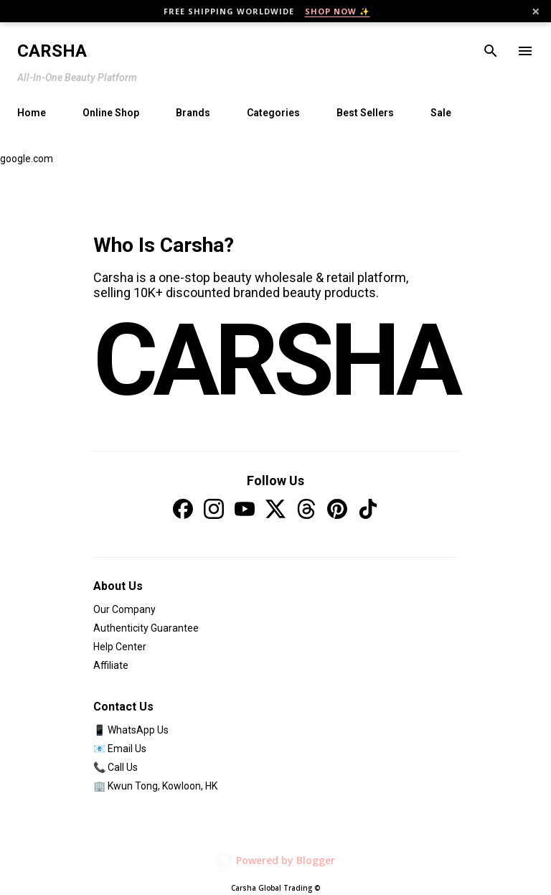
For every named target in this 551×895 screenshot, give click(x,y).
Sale (440, 112)
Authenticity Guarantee (146, 628)
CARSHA (275, 361)
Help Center (119, 646)
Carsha (52, 51)
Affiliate (110, 665)
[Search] (490, 51)
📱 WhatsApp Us (131, 730)
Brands (193, 112)
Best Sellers (365, 112)
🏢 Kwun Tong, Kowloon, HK (155, 786)
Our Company (124, 609)
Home (31, 112)
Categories (273, 112)
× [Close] (536, 11)
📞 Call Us (115, 767)
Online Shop (111, 112)
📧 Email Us (119, 748)
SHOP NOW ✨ (337, 11)
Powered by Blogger (275, 860)
